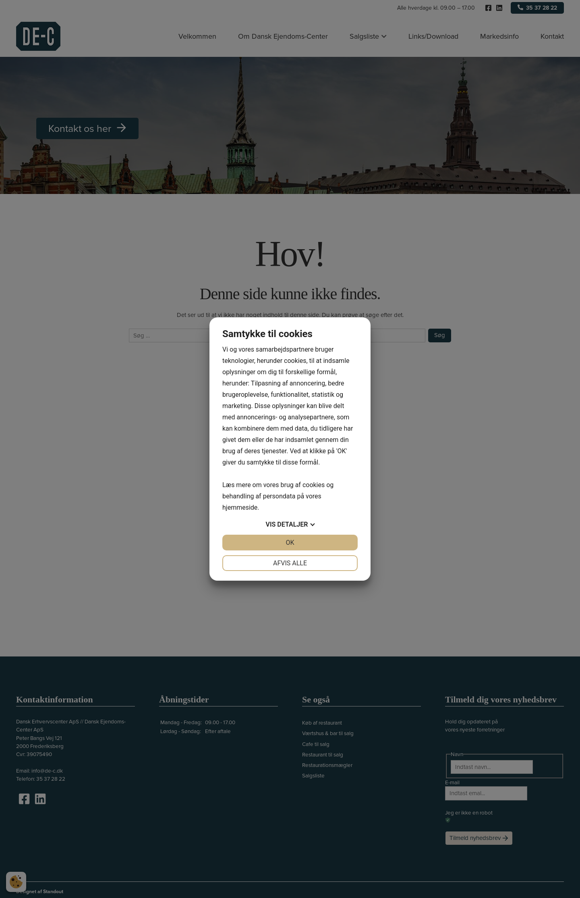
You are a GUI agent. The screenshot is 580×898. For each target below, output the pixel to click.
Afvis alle (290, 563)
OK (290, 542)
